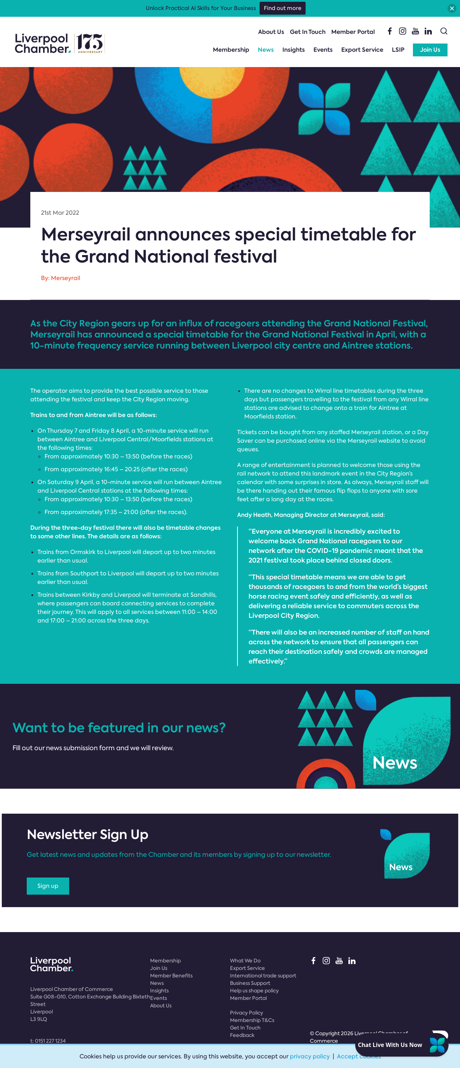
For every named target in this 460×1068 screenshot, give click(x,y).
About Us (271, 32)
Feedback (242, 1035)
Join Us (430, 50)
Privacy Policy (246, 1012)
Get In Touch (308, 32)
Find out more (282, 8)
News (266, 50)
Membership (231, 50)
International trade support (263, 975)
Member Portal (353, 32)
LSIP (398, 50)
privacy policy (310, 1056)
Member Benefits (171, 975)
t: (48, 1041)
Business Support (250, 983)
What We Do (245, 960)
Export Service (362, 50)
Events (323, 50)
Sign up (47, 886)
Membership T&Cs (252, 1020)
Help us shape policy (254, 990)
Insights (293, 50)
